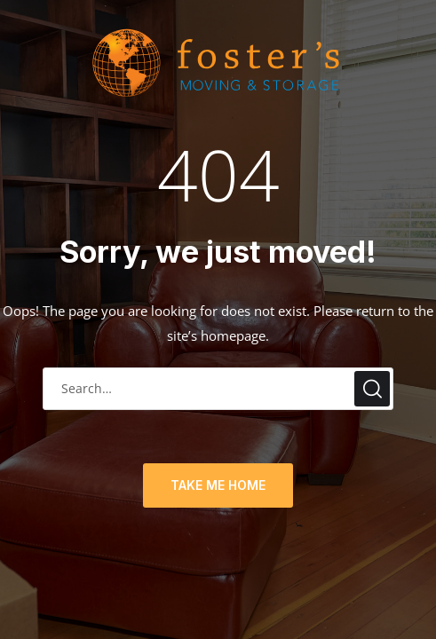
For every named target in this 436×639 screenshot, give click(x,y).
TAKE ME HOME (218, 485)
